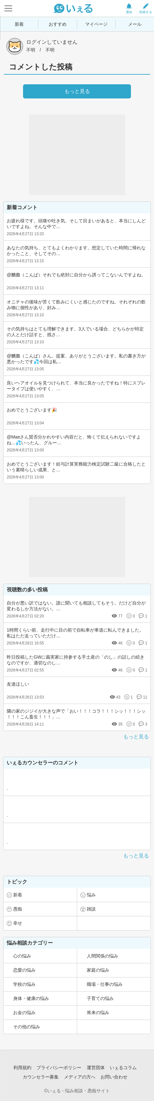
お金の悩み (24, 1012)
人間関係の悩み (102, 955)
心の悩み (22, 955)
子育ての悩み (100, 998)
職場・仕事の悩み (105, 984)
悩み (91, 894)
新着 (19, 24)
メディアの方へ (79, 1076)
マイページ (96, 24)
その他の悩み (26, 1026)
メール (135, 24)
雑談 (91, 908)
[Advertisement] (77, 155)
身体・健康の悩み (31, 998)
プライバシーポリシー (58, 1067)
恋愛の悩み (24, 970)
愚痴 (17, 908)
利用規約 (22, 1067)
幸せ (17, 923)
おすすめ (58, 24)
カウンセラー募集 (41, 1076)
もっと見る (136, 736)
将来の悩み (98, 1012)
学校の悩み (24, 984)
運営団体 (96, 1067)
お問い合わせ (114, 1076)
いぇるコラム (123, 1067)
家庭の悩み (98, 970)
